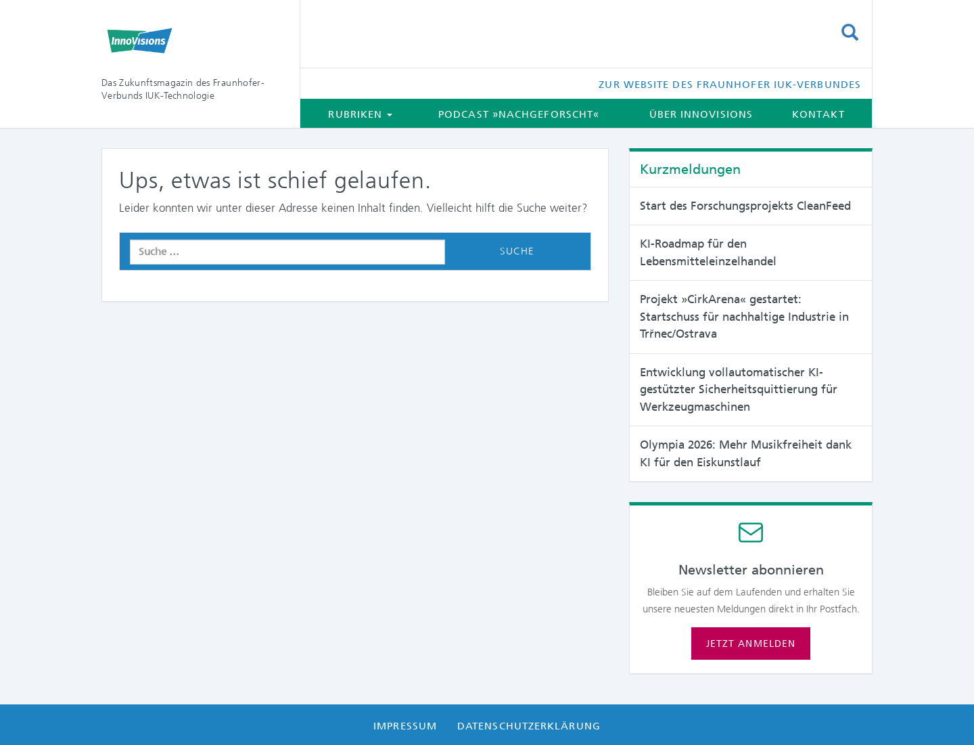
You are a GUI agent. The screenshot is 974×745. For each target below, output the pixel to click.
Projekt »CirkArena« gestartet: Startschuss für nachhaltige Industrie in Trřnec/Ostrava (744, 316)
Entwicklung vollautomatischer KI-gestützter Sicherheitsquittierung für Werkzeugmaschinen (738, 389)
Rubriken (360, 114)
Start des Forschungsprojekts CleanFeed (745, 205)
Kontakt (818, 114)
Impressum (405, 726)
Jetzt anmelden (750, 643)
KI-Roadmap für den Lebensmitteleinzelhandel (708, 252)
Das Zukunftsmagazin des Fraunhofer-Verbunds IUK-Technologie (182, 89)
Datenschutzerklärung (529, 726)
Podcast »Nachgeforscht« (518, 114)
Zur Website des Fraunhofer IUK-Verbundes (730, 84)
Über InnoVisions (701, 114)
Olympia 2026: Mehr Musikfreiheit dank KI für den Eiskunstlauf (746, 453)
